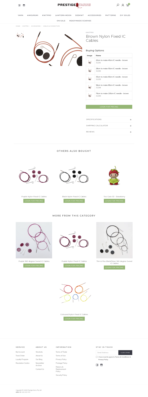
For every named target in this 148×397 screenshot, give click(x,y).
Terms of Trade (61, 352)
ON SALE (61, 21)
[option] (54, 48)
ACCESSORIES (94, 15)
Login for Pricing (109, 107)
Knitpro (90, 32)
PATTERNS (110, 15)
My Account (20, 352)
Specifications (94, 119)
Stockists (39, 352)
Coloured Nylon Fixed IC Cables (74, 316)
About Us (39, 356)
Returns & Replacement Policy (61, 369)
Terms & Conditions (122, 357)
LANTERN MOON (63, 15)
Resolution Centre (22, 363)
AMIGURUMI (32, 15)
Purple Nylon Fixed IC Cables (34, 199)
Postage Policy (61, 363)
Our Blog (39, 359)
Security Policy (61, 375)
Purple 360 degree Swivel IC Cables (33, 263)
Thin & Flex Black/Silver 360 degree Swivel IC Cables (114, 264)
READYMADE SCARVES (80, 21)
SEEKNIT (79, 15)
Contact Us (40, 369)
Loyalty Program (22, 359)
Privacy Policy (61, 359)
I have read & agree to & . (113, 358)
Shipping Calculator (97, 126)
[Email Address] (107, 352)
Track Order (20, 356)
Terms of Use (61, 356)
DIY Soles (125, 15)
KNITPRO (46, 15)
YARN (20, 15)
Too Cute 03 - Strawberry (114, 199)
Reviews (90, 132)
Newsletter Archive (40, 364)
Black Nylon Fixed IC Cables (74, 199)
